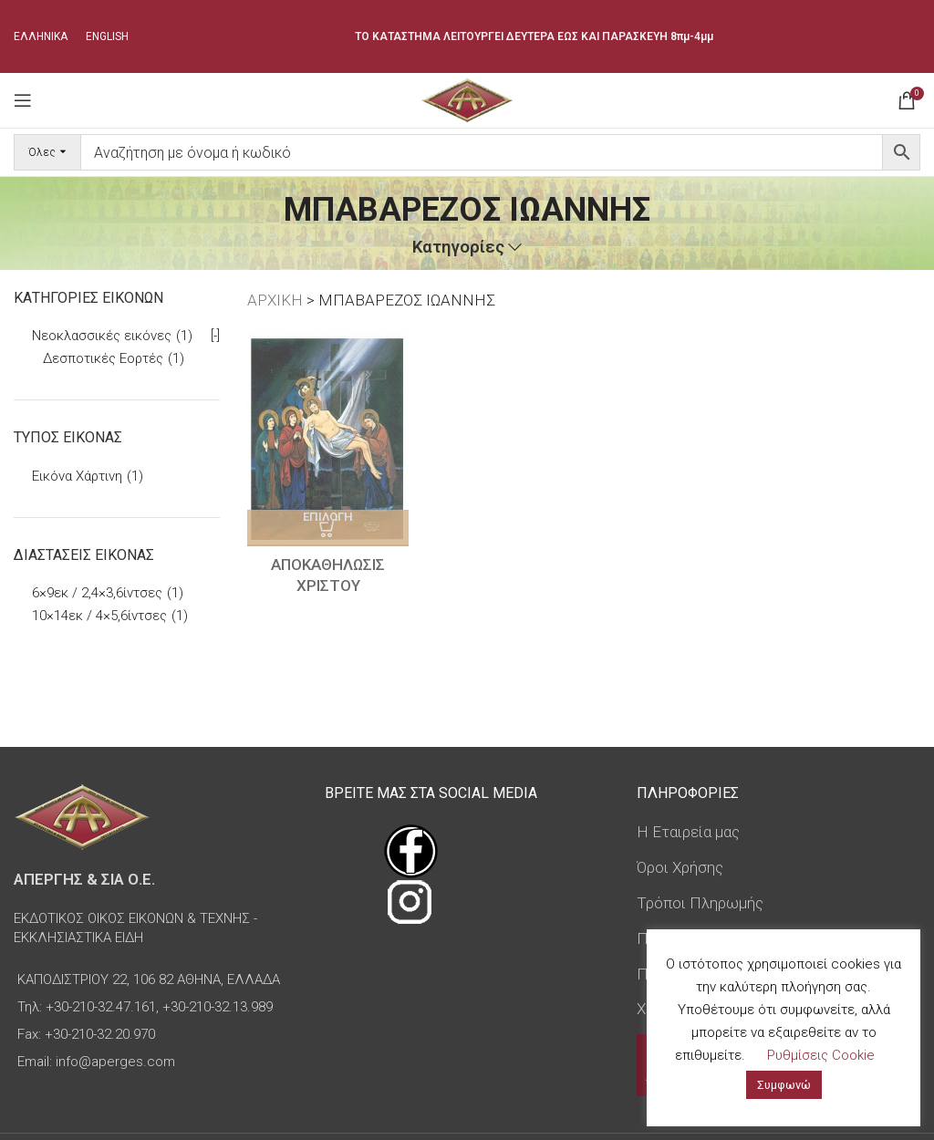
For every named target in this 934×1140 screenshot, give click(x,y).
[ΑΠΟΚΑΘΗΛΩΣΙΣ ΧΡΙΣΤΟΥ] (328, 438)
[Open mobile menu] (23, 100)
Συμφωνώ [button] (784, 1085)
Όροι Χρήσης (680, 867)
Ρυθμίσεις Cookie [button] (821, 1055)
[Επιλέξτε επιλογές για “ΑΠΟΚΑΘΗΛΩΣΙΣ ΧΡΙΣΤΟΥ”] (328, 528)
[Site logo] (466, 98)
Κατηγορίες (458, 247)
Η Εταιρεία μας (688, 832)
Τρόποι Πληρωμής (700, 903)
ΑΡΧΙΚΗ (275, 300)
